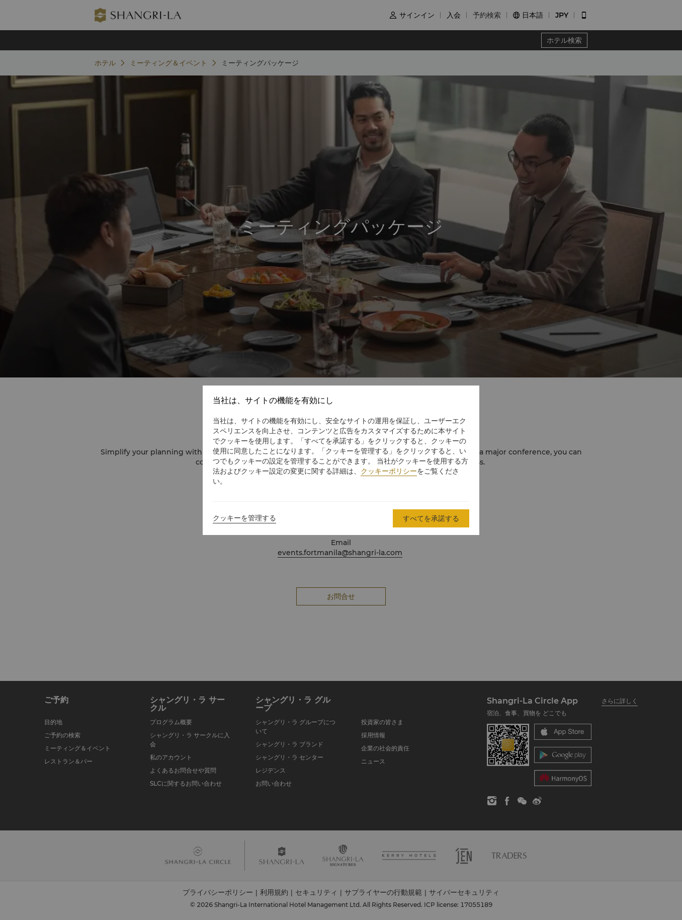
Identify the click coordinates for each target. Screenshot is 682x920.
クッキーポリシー (389, 471)
